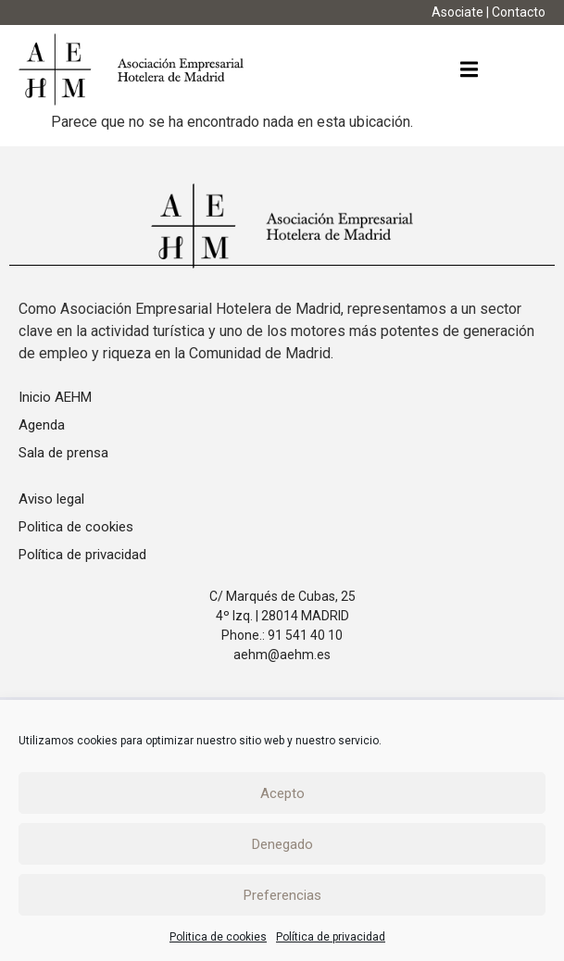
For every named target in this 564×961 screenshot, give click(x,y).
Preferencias (282, 895)
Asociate (457, 12)
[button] (469, 70)
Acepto (282, 793)
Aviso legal (51, 499)
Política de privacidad (330, 936)
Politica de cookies (218, 936)
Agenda (42, 425)
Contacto (518, 12)
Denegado (282, 844)
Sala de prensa (63, 452)
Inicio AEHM (55, 397)
